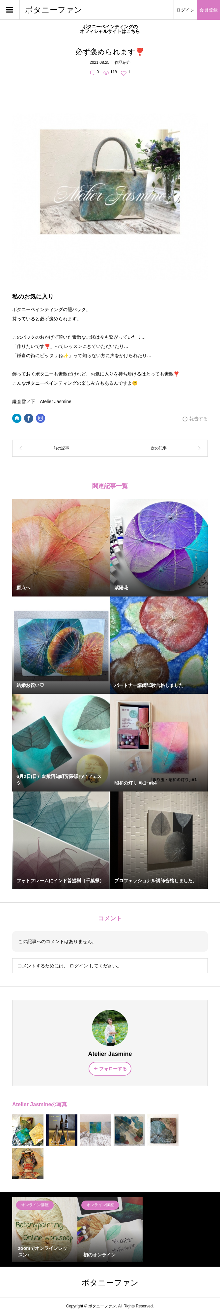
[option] (44, 1229)
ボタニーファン (53, 9)
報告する (198, 418)
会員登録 (208, 9)
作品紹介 (122, 62)
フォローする (113, 1068)
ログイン (185, 9)
